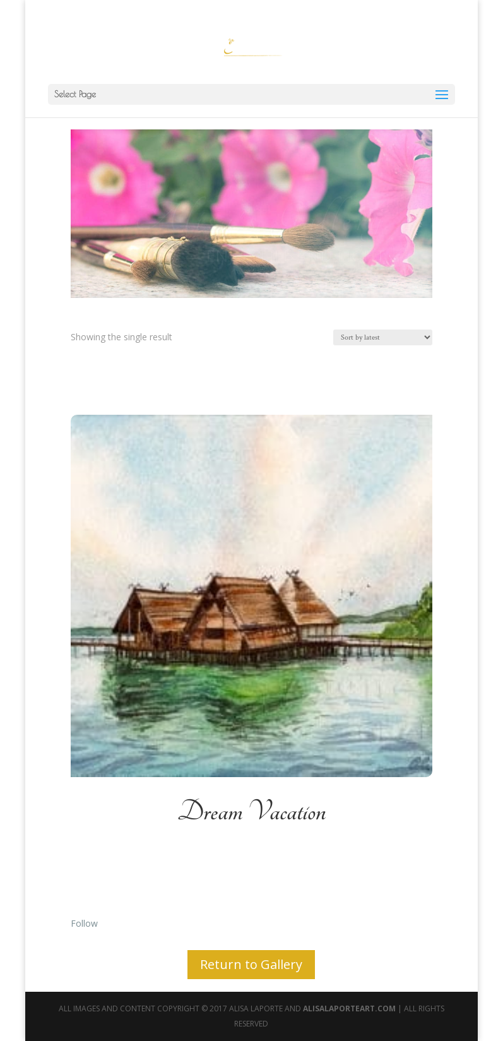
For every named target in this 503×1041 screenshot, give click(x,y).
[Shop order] (382, 337)
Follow (84, 923)
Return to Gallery (251, 964)
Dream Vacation (251, 812)
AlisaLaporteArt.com (350, 1008)
